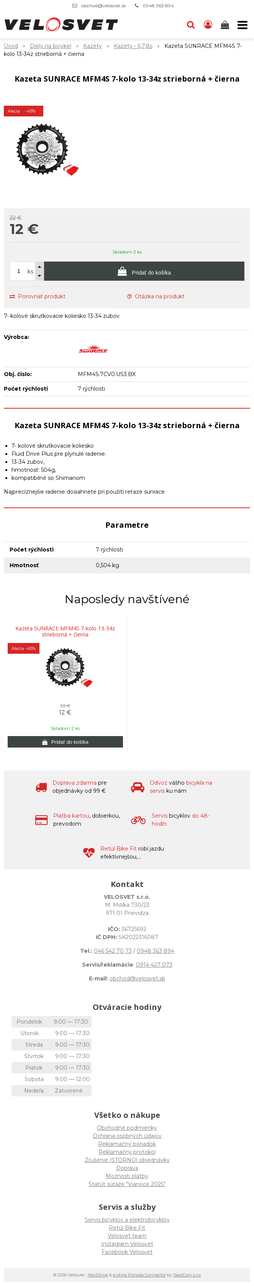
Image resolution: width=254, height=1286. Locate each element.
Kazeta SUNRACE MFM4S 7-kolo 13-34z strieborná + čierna (65, 631)
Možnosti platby (127, 1176)
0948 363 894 (158, 5)
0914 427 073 (154, 964)
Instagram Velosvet (127, 1243)
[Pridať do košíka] (144, 271)
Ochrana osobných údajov (127, 1135)
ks (30, 271)
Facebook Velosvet (127, 1251)
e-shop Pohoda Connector (139, 1275)
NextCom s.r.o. (187, 1275)
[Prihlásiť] (208, 25)
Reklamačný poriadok (127, 1143)
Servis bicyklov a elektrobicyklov (127, 1219)
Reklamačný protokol (127, 1152)
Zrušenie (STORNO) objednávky (127, 1160)
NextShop (98, 1275)
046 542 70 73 (113, 950)
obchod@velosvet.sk (103, 5)
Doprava (127, 1168)
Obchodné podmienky (127, 1127)
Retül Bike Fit (127, 1227)
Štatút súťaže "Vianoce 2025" (127, 1184)
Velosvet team (127, 1235)
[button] (191, 25)
